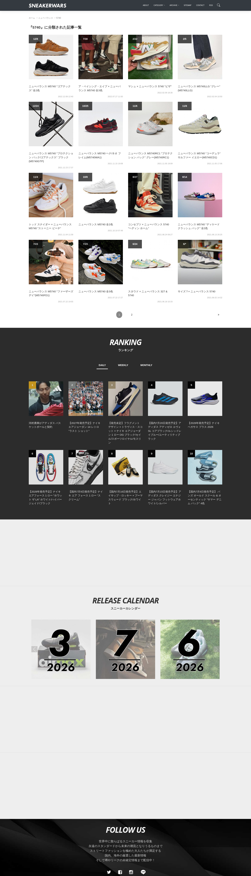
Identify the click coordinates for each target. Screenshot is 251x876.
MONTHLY (146, 365)
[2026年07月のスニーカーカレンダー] (125, 649)
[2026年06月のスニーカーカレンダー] (190, 649)
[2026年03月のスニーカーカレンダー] (61, 649)
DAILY (102, 365)
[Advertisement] (125, 552)
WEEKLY (123, 365)
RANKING (125, 342)
